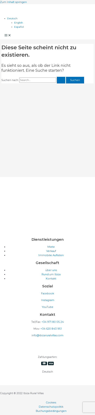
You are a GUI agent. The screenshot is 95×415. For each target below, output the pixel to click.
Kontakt (51, 278)
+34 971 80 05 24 (53, 321)
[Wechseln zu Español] (19, 26)
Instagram (47, 300)
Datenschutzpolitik (51, 406)
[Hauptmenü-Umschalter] (7, 35)
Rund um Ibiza (51, 274)
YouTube (47, 307)
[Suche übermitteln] (61, 80)
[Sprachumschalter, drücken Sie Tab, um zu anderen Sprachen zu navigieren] (12, 18)
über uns (51, 270)
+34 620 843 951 (51, 328)
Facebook (47, 293)
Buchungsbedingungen (51, 411)
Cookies (51, 402)
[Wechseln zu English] (18, 22)
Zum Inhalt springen (13, 2)
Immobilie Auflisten (51, 255)
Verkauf (51, 251)
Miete (51, 246)
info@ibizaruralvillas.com (47, 335)
